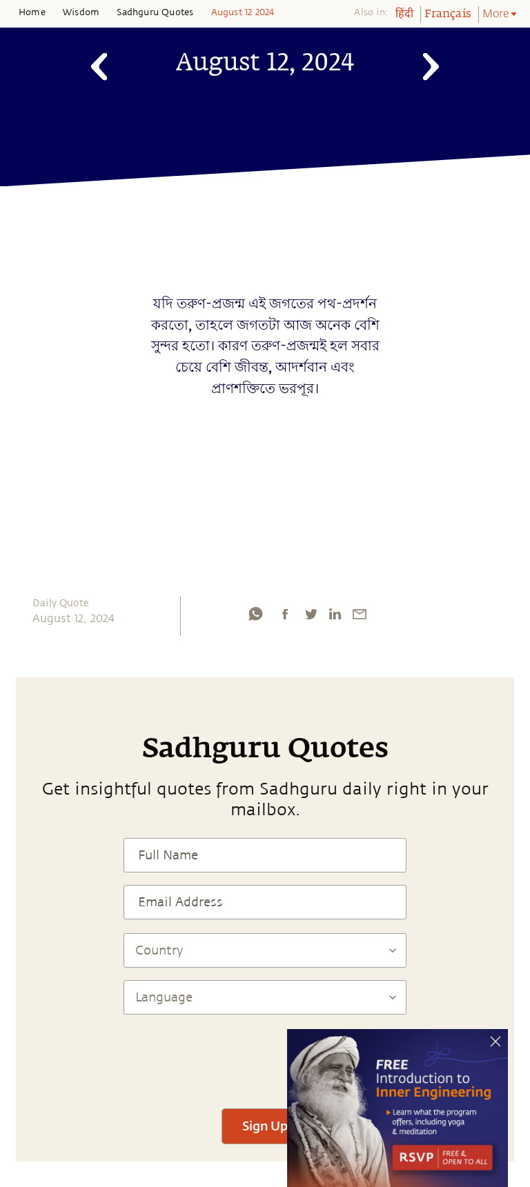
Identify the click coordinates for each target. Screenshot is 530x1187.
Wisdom (81, 12)
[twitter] (310, 614)
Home (32, 12)
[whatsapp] (255, 614)
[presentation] (265, 1055)
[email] (359, 614)
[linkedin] (334, 614)
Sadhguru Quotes (155, 12)
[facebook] (285, 614)
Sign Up (265, 1125)
